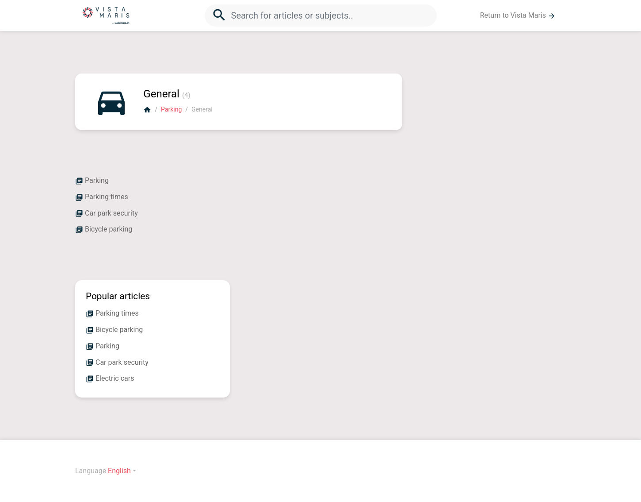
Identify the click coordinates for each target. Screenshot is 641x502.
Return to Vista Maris (518, 15)
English (119, 471)
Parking (171, 109)
